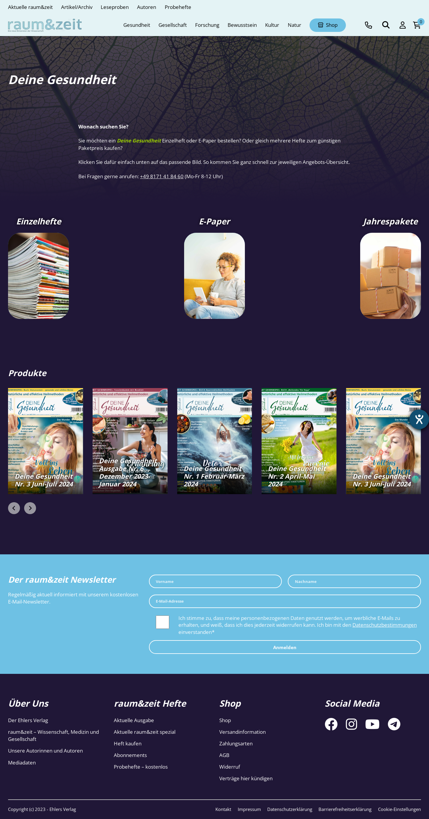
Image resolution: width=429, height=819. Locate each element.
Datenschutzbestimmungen (384, 624)
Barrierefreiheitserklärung (345, 809)
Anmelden (284, 647)
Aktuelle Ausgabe (134, 720)
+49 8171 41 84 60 (162, 176)
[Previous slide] (14, 508)
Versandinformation (242, 731)
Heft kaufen (128, 743)
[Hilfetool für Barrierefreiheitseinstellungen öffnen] (419, 419)
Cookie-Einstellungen (399, 809)
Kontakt (223, 809)
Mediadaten (22, 762)
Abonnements (130, 755)
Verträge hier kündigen (246, 778)
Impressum (249, 809)
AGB (224, 755)
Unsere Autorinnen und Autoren (45, 750)
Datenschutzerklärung (289, 809)
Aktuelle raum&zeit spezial (144, 731)
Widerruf (229, 766)
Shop (225, 720)
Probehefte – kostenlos (141, 766)
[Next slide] (30, 508)
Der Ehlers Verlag (28, 720)
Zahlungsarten (236, 743)
